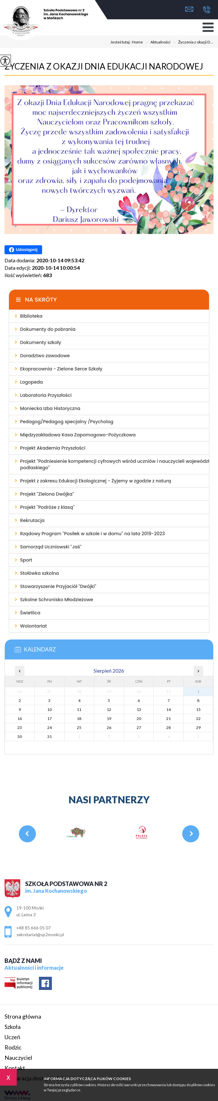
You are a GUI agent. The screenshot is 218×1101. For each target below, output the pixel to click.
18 (79, 718)
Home (137, 42)
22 (198, 718)
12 (109, 709)
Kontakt (15, 1067)
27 (139, 727)
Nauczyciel (18, 1057)
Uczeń (12, 1036)
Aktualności (156, 42)
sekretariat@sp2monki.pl (189, 9)
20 (139, 718)
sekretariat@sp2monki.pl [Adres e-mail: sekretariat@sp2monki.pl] (40, 934)
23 (19, 727)
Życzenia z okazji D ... (191, 42)
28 (168, 727)
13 (139, 709)
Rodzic (13, 1047)
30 (19, 736)
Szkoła (13, 1026)
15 (198, 709)
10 (49, 709)
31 (49, 736)
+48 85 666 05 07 (206, 10)
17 (49, 718)
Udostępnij (23, 249)
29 (198, 727)
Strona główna (23, 1016)
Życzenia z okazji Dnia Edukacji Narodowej (104, 66)
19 (109, 718)
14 (168, 709)
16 (19, 718)
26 (109, 727)
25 (79, 727)
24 (49, 727)
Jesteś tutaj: (121, 42)
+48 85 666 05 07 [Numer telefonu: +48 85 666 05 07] (33, 927)
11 (79, 709)
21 (168, 718)
